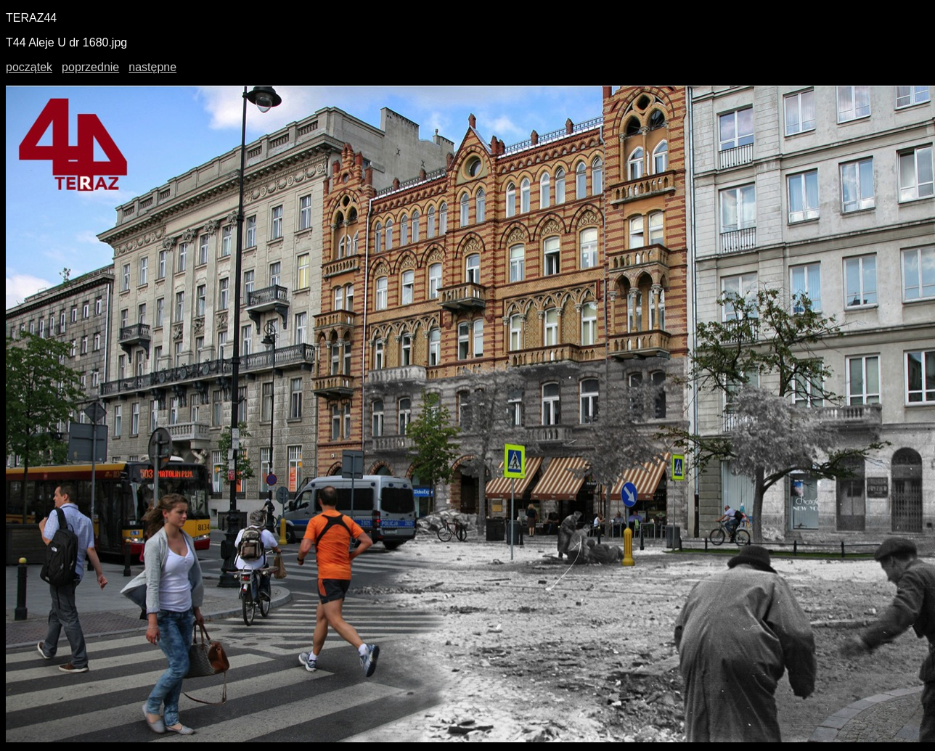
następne (152, 67)
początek (29, 67)
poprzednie (90, 67)
